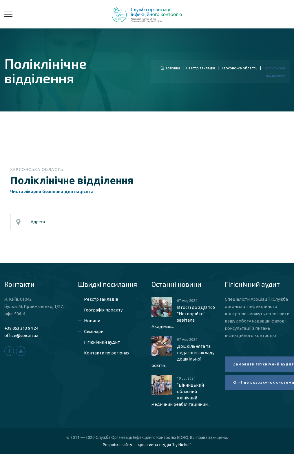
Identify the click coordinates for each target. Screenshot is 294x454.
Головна (170, 68)
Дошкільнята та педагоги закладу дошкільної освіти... (182, 356)
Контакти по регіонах (106, 352)
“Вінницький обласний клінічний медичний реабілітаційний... (180, 395)
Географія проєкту (103, 309)
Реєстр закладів (200, 68)
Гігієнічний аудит (102, 342)
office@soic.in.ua (21, 335)
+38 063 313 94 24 (21, 328)
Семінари (93, 331)
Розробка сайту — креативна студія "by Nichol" (147, 444)
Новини (92, 320)
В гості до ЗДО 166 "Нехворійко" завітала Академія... (183, 317)
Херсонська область (239, 68)
